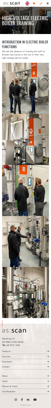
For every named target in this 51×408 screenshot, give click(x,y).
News (5, 376)
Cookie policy (25, 405)
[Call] (40, 3)
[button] (47, 3)
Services (6, 356)
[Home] (11, 3)
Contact (6, 366)
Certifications (8, 391)
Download (7, 361)
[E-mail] (34, 3)
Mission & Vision (10, 386)
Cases (5, 381)
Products (6, 351)
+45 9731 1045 (13, 345)
